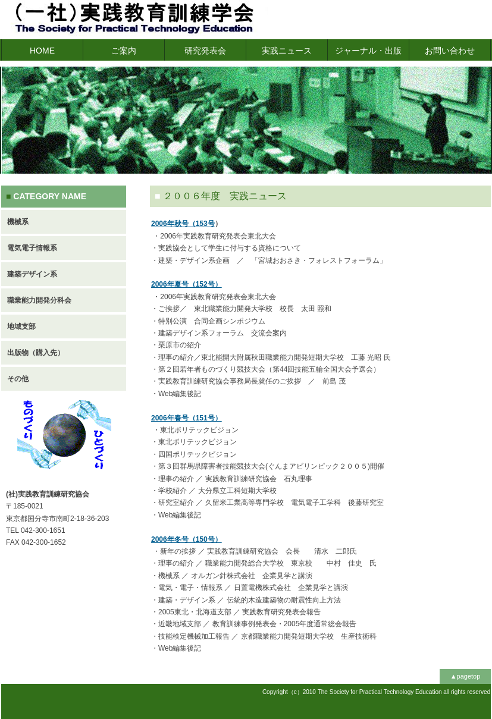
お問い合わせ (450, 50)
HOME (42, 50)
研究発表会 (205, 50)
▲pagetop (465, 676)
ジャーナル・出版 (368, 50)
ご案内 (123, 50)
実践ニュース (287, 50)
